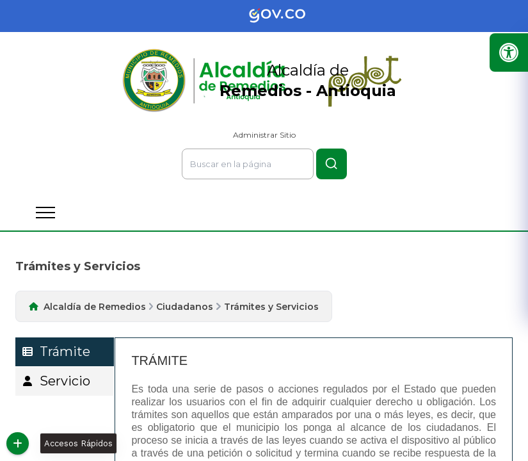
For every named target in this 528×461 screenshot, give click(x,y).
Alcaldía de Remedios (95, 306)
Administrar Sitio (264, 135)
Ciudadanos (184, 306)
